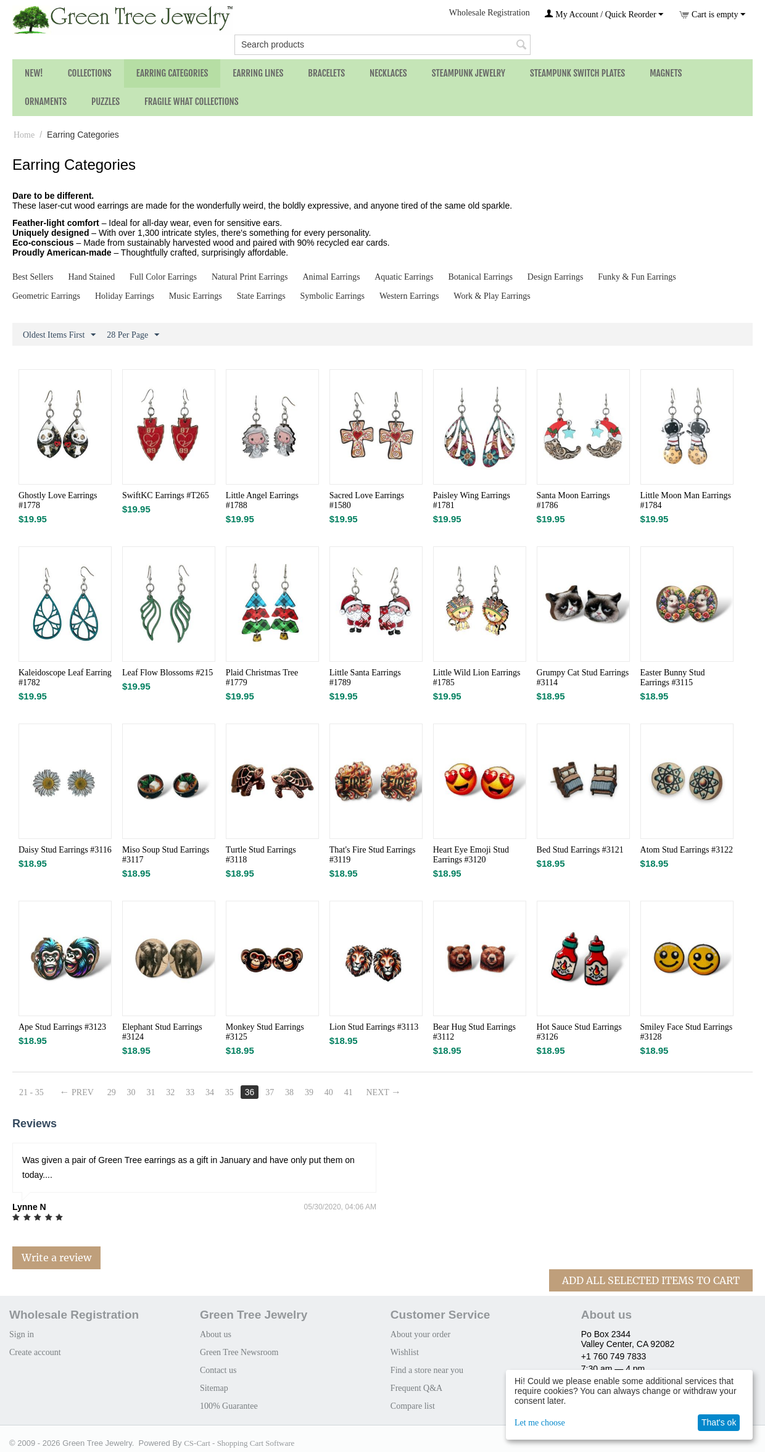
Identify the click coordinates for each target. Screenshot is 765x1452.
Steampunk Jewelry (468, 73)
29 (111, 1092)
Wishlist (405, 1352)
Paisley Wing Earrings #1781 (471, 500)
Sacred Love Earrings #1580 (366, 500)
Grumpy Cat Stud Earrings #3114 (583, 677)
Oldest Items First (59, 335)
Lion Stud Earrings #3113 (374, 1027)
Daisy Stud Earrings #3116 (65, 849)
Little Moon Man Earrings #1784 (685, 500)
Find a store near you (427, 1370)
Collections (90, 73)
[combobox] (382, 45)
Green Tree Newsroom (239, 1352)
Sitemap (214, 1388)
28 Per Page (133, 335)
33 (190, 1092)
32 (170, 1092)
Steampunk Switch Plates (577, 73)
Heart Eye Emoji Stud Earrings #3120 (471, 854)
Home (24, 135)
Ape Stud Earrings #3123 (62, 1027)
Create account (35, 1352)
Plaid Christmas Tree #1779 (262, 677)
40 (329, 1092)
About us (215, 1334)
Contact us (218, 1370)
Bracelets (326, 73)
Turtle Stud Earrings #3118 (261, 854)
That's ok (718, 1422)
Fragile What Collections (191, 101)
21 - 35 (31, 1092)
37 (269, 1092)
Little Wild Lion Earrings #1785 (477, 677)
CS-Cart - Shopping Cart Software (239, 1443)
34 (209, 1092)
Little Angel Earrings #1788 (262, 500)
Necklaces (388, 73)
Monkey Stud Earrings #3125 (265, 1031)
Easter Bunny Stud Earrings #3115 (672, 677)
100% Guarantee (229, 1406)
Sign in (21, 1334)
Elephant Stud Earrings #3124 (162, 1031)
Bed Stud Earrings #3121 (580, 849)
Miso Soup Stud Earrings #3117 (165, 854)
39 (309, 1092)
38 (289, 1092)
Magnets (666, 73)
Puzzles (105, 101)
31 (151, 1092)
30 (131, 1092)
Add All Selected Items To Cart (651, 1280)
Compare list (413, 1406)
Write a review (56, 1257)
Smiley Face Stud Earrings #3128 (686, 1031)
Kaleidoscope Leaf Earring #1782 (65, 677)
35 (229, 1092)
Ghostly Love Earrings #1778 (58, 500)
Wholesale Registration (489, 12)
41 (348, 1092)
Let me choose (540, 1422)
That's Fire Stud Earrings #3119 (372, 854)
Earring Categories (172, 73)
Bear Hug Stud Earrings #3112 (474, 1031)
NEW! (34, 73)
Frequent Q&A (416, 1388)
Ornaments (46, 101)
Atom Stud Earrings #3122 (687, 849)
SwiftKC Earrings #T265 (165, 495)
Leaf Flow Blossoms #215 (167, 672)
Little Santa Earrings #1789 (365, 677)
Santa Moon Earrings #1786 (573, 500)
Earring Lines (258, 73)
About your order (420, 1334)
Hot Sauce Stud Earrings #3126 (579, 1031)
